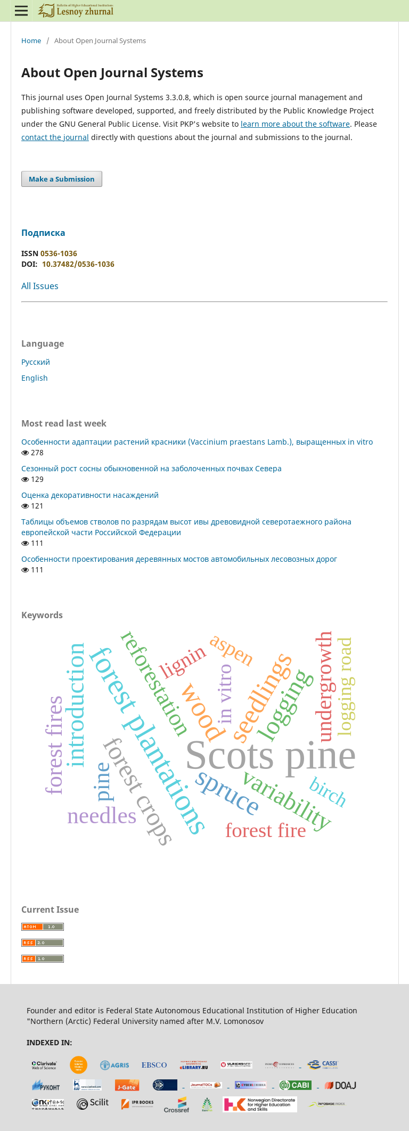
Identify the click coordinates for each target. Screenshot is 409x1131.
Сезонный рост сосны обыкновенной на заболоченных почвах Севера (151, 468)
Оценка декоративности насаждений (90, 495)
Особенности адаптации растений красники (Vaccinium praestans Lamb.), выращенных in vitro (197, 442)
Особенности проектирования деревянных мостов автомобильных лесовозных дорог (179, 559)
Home (31, 40)
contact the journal (55, 137)
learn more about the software (295, 124)
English (34, 378)
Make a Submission (62, 179)
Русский (35, 362)
